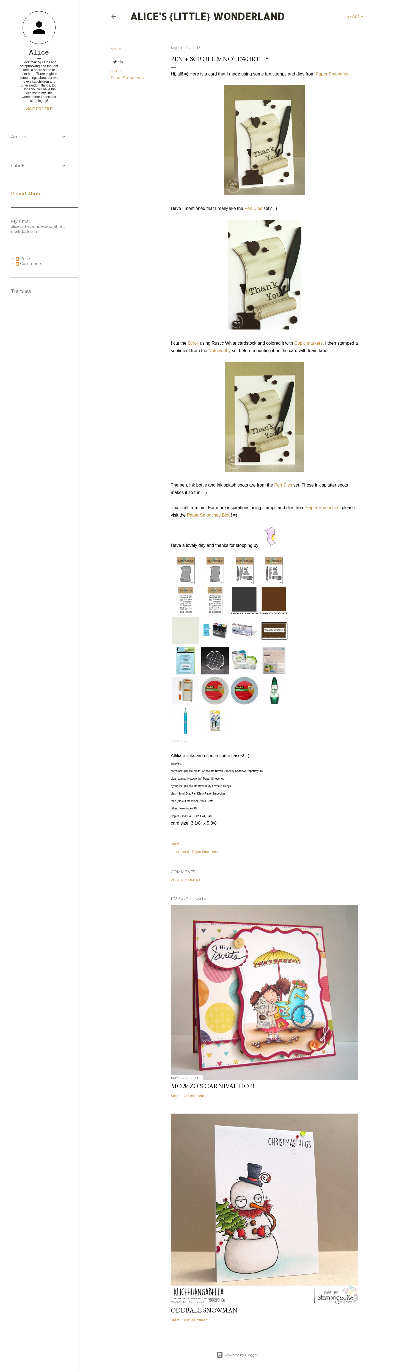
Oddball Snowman (204, 1310)
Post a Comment (185, 880)
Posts (23, 258)
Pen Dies (253, 208)
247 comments (194, 1096)
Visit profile (39, 109)
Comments (29, 263)
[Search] (355, 16)
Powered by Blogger (237, 1355)
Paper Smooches (127, 77)
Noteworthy (219, 350)
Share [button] (115, 48)
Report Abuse (26, 193)
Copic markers (308, 343)
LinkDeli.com (178, 741)
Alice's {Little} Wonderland (207, 16)
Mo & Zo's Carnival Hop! (212, 1086)
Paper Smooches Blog (209, 515)
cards (115, 70)
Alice (39, 52)
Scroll (193, 343)
